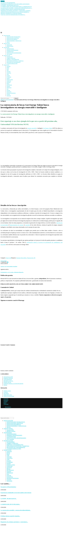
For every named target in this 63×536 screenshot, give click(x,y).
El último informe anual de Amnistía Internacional (13, 9)
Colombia (8, 71)
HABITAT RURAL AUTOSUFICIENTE (13, 383)
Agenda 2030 (9, 44)
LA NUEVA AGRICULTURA (12, 63)
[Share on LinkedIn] (15, 262)
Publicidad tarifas (8, 394)
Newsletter (6, 393)
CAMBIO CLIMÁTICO (11, 58)
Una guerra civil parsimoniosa (8, 2)
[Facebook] (6, 398)
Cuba (8, 74)
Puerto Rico (9, 91)
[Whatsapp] (6, 404)
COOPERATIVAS (10, 51)
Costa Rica (9, 73)
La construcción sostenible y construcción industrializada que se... (16, 8)
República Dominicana (11, 93)
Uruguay (8, 94)
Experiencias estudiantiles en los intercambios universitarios (15, 4)
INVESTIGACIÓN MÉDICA (12, 39)
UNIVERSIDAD (6, 47)
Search (16, 98)
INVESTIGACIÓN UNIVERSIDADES (14, 52)
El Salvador (9, 77)
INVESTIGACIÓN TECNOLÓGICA (13, 36)
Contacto (6, 392)
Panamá (8, 86)
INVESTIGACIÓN (7, 35)
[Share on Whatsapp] (19, 262)
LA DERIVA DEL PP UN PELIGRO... (10, 504)
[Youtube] (6, 401)
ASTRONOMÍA (10, 56)
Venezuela (9, 95)
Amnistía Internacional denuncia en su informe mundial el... (15, 12)
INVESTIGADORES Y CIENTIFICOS (14, 40)
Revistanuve (8, 407)
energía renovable (32, 128)
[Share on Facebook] (10, 262)
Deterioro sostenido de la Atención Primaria (11, 13)
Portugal (8, 90)
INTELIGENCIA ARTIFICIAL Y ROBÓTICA (15, 60)
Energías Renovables (21, 258)
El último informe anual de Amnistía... (10, 516)
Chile (8, 70)
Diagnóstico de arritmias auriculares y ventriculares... (14, 522)
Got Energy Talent (47, 128)
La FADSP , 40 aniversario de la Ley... (10, 5)
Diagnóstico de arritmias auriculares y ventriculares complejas (15, 10)
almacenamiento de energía (16, 225)
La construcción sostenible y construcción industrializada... (16, 510)
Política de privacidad (9, 396)
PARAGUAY (9, 87)
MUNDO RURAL (10, 46)
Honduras (8, 82)
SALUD (8, 42)
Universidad (3, 260)
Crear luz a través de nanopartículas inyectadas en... (13, 14)
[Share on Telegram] (24, 262)
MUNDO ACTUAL (7, 55)
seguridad (27, 225)
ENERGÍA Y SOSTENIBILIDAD (13, 59)
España (8, 78)
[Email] (5, 402)
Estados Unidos (10, 79)
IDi (34, 258)
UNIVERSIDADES (10, 48)
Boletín (5, 385)
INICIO (2, 99)
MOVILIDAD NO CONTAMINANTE (13, 62)
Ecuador (8, 75)
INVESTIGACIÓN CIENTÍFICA (13, 38)
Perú (7, 89)
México (8, 83)
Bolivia (8, 67)
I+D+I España (9, 54)
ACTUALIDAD (9, 99)
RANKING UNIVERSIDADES (12, 50)
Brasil (8, 68)
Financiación (30, 258)
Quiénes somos (7, 390)
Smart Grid (8, 258)
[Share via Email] (27, 262)
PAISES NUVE (6, 64)
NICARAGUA (9, 85)
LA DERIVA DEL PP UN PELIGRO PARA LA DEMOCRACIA (16, 6)
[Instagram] (6, 400)
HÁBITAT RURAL (7, 43)
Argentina (8, 66)
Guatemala (9, 81)
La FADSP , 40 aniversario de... (9, 498)
